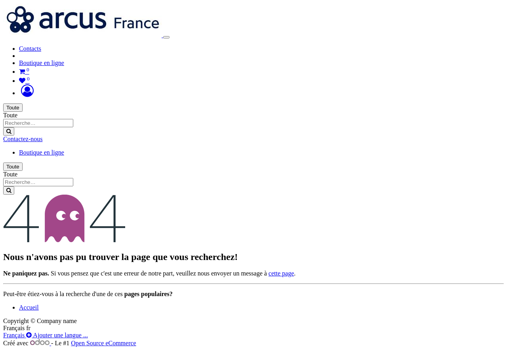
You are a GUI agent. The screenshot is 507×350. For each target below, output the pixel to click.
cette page (281, 273)
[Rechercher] (8, 131)
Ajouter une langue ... (57, 335)
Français (14, 335)
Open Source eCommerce (103, 343)
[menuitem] (30, 48)
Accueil (29, 307)
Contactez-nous (23, 139)
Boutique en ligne (41, 62)
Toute (12, 108)
